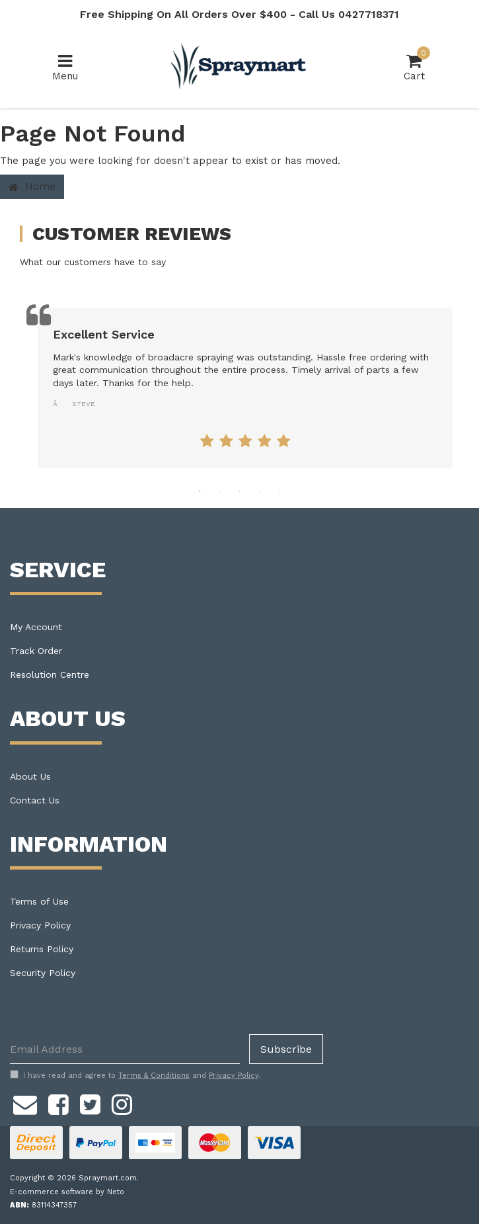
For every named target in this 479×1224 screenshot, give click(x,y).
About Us (30, 776)
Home (32, 186)
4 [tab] (259, 491)
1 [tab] (200, 491)
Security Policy (42, 972)
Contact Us (34, 800)
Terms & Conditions (154, 1075)
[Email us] (25, 1102)
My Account (36, 627)
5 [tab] (279, 491)
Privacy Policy (40, 925)
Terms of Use (39, 901)
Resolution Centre (49, 674)
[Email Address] (125, 1049)
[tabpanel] (245, 388)
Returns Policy (41, 949)
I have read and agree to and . (135, 1075)
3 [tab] (239, 491)
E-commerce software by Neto (67, 1192)
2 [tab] (220, 491)
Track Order (36, 650)
